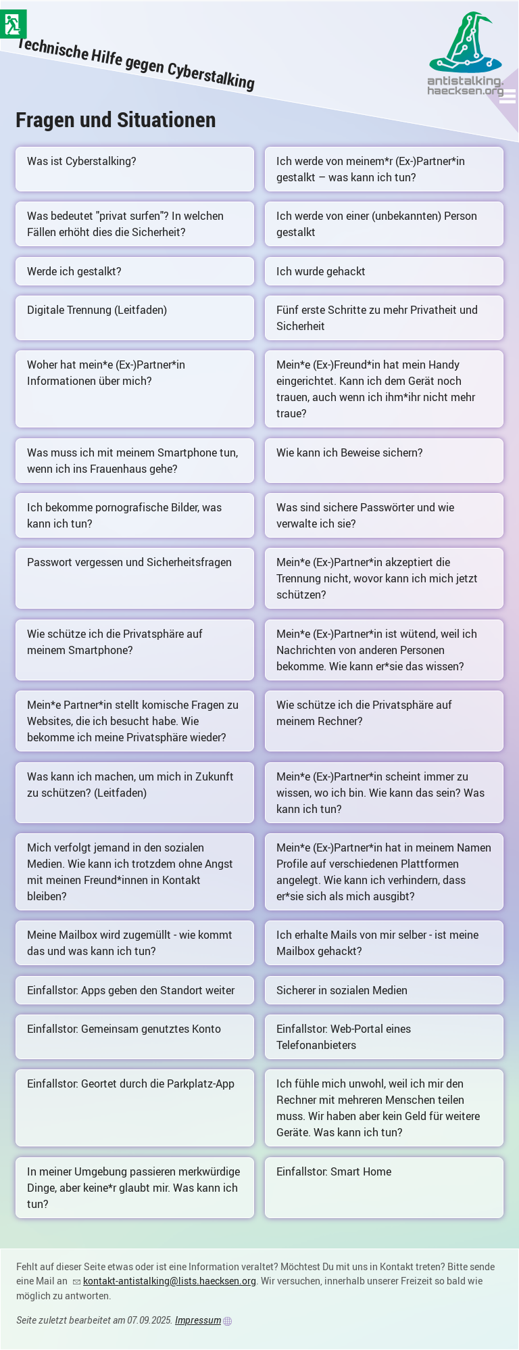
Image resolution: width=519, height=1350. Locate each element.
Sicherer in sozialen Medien (341, 990)
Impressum (198, 1319)
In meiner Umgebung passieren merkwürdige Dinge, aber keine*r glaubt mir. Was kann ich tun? (133, 1187)
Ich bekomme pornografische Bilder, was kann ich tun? (124, 515)
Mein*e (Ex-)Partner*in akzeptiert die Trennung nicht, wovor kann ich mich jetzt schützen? (377, 578)
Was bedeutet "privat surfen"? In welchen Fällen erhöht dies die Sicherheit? (125, 223)
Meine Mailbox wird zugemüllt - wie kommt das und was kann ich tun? (129, 942)
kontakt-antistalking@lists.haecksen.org (169, 1280)
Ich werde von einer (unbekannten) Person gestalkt (376, 223)
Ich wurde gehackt (321, 271)
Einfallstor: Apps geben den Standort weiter (130, 990)
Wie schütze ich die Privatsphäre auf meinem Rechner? (364, 712)
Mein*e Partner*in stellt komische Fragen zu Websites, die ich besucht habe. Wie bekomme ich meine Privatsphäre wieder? (133, 721)
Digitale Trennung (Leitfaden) (97, 309)
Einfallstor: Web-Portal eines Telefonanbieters (343, 1036)
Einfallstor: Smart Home (333, 1171)
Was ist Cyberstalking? (82, 161)
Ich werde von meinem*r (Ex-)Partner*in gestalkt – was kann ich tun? (370, 169)
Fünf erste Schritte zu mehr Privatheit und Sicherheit (377, 317)
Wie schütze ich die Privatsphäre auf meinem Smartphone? (115, 641)
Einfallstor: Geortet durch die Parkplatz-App (130, 1083)
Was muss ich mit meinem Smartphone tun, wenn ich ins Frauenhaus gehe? (132, 460)
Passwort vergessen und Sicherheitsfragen (129, 562)
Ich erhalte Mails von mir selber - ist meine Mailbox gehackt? (377, 942)
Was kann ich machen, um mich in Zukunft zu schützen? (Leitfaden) (130, 784)
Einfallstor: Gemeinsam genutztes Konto (124, 1028)
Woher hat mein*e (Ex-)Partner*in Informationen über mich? (106, 372)
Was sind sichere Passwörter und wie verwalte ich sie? (365, 515)
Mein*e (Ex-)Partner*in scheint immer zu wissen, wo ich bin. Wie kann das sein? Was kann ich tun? (380, 792)
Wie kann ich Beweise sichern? (349, 452)
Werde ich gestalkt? (74, 271)
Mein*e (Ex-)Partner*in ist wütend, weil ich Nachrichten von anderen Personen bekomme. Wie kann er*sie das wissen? (376, 650)
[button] (508, 96)
